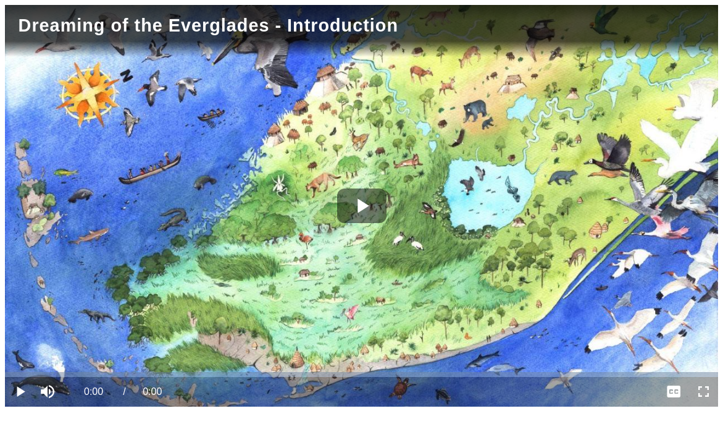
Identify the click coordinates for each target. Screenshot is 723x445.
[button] (49, 392)
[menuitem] (673, 392)
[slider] (361, 374)
